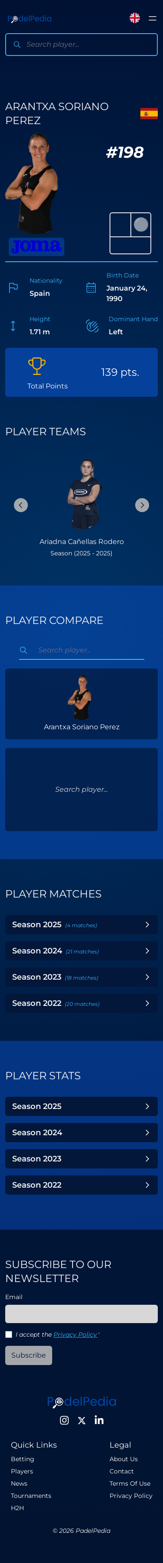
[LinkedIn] (99, 1420)
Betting (22, 1459)
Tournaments (31, 1496)
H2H (17, 1508)
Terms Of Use (130, 1483)
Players (22, 1471)
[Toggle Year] (147, 924)
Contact (122, 1471)
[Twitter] (81, 1420)
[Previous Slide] (21, 505)
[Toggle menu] (152, 18)
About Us (124, 1459)
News (19, 1483)
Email (14, 1297)
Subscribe (28, 1355)
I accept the (58, 1334)
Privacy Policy (75, 1334)
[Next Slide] (142, 505)
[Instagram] (64, 1420)
